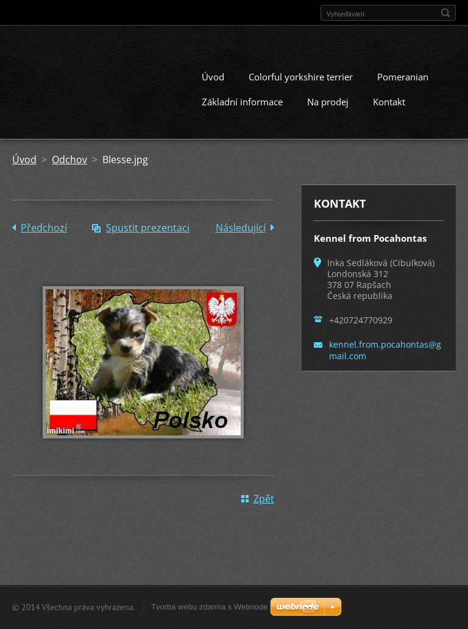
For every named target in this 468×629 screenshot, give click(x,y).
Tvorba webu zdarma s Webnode (209, 606)
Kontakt (389, 102)
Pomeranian (402, 77)
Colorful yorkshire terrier (301, 77)
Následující (241, 227)
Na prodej (328, 102)
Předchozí (44, 227)
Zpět (264, 498)
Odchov (69, 159)
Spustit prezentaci (148, 227)
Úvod (213, 77)
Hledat (445, 12)
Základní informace (242, 102)
